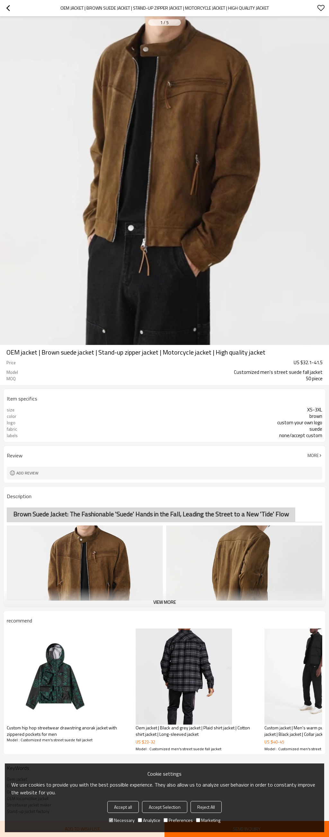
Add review (27, 473)
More (313, 455)
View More (164, 602)
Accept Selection (165, 807)
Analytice (149, 820)
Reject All (206, 807)
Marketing (208, 820)
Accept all (123, 807)
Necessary (122, 820)
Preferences (178, 820)
